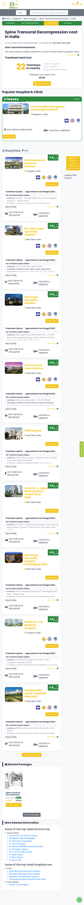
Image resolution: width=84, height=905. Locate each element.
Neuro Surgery (30, 18)
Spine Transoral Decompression (54, 18)
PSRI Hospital (32, 430)
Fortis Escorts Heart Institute (33, 366)
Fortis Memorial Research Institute (34, 163)
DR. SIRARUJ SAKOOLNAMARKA (22, 838)
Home (6, 18)
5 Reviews (56, 157)
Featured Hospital (30, 23)
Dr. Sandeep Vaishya (18, 849)
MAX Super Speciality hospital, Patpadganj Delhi (35, 559)
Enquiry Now (9, 136)
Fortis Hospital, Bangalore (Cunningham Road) (48, 108)
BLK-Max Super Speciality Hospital (34, 231)
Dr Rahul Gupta (16, 857)
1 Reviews (76, 99)
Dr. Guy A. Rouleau (17, 844)
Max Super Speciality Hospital (31, 300)
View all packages (31, 814)
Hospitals (17, 18)
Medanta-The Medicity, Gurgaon (33, 625)
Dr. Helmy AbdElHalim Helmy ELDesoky (26, 846)
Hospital (68, 23)
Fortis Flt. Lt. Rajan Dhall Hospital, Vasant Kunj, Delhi (36, 492)
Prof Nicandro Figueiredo (20, 841)
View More (72, 55)
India (73, 18)
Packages (51, 23)
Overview (10, 23)
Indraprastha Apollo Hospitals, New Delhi (35, 693)
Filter (25, 150)
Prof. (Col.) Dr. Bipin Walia (20, 852)
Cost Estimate (42, 83)
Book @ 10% (14, 805)
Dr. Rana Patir (15, 860)
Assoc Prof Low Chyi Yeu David (23, 835)
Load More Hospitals (31, 755)
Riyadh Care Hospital (18, 884)
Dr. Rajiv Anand (16, 854)
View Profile (10, 206)
